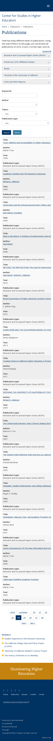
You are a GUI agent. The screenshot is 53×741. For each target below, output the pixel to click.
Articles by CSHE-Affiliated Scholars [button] (19, 62)
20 (35, 613)
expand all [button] (46, 51)
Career (41, 694)
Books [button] (7, 68)
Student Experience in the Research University (24, 638)
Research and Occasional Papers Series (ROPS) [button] (24, 55)
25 (25, 618)
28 (43, 618)
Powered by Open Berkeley (12, 720)
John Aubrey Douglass (12, 212)
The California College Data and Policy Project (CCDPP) (24, 645)
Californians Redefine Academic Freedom (21, 579)
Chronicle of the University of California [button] (21, 75)
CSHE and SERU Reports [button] (15, 81)
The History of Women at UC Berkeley (21, 655)
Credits (33, 694)
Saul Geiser (8, 244)
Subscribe (15, 694)
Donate (24, 694)
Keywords (7, 91)
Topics (5, 109)
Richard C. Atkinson (11, 181)
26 (31, 618)
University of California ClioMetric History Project (25, 651)
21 (41, 613)
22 (47, 613)
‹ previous (24, 613)
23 (13, 618)
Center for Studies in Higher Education (21, 18)
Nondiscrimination (9, 727)
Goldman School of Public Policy (16, 702)
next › (25, 623)
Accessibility (7, 723)
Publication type (10, 118)
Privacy (5, 730)
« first (13, 613)
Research (6, 635)
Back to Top (46, 737)
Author (5, 100)
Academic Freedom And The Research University (24, 173)
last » (33, 623)
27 (37, 618)
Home (4, 26)
